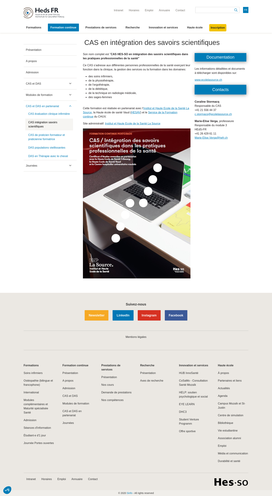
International (31, 392)
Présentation (33, 49)
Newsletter (96, 315)
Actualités (224, 388)
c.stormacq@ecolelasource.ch (213, 114)
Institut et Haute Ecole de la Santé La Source (132, 123)
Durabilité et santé (229, 461)
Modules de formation (39, 94)
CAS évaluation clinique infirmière (49, 113)
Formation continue (63, 27)
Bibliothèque (225, 422)
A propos (31, 61)
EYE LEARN (187, 404)
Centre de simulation (230, 415)
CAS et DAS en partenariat (42, 106)
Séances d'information (37, 427)
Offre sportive (187, 431)
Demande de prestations (116, 392)
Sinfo (129, 493)
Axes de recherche (151, 380)
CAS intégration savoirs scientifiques (42, 124)
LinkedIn (123, 315)
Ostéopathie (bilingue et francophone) (38, 382)
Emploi (222, 445)
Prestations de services (100, 27)
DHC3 (183, 411)
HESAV (135, 112)
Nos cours (107, 384)
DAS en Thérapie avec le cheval (48, 156)
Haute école (195, 27)
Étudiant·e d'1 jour (35, 435)
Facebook (176, 315)
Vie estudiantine (228, 430)
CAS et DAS (33, 83)
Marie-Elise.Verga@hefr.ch (211, 137)
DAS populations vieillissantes (46, 147)
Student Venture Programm (189, 421)
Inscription (218, 27)
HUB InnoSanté (188, 373)
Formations (33, 27)
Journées (31, 165)
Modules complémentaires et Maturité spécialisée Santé (36, 406)
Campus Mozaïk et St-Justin (231, 405)
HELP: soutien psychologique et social (193, 394)
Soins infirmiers (33, 373)
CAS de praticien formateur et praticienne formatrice (46, 137)
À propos (223, 373)
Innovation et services (163, 27)
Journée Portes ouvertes (39, 443)
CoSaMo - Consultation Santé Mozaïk (193, 382)
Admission (32, 72)
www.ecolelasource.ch (208, 79)
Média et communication (233, 453)
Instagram (149, 315)
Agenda (222, 395)
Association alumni (229, 438)
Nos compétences (112, 400)
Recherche (133, 27)
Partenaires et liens (230, 380)
